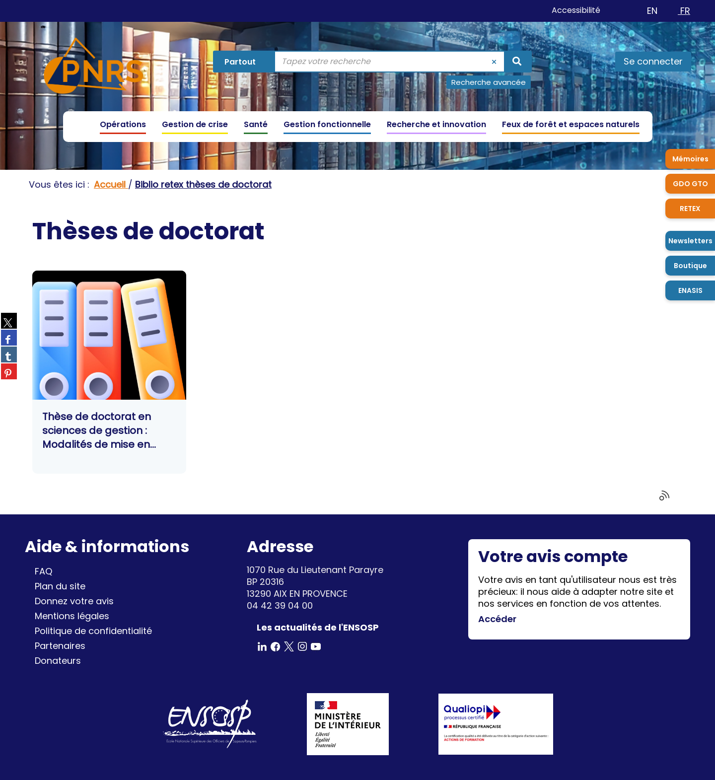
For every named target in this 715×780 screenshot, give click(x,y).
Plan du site (60, 586)
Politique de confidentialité (93, 631)
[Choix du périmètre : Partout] (245, 61)
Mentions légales (72, 616)
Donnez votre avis (74, 601)
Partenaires (60, 645)
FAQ (43, 571)
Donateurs (58, 660)
